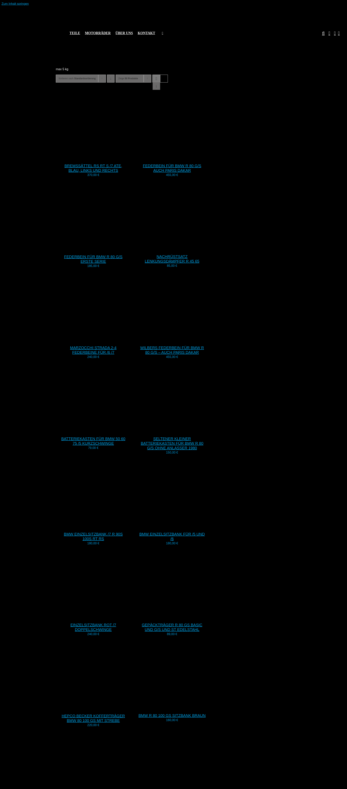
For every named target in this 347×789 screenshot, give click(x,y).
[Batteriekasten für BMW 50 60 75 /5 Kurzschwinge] (104, 430)
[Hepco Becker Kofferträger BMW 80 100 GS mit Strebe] (104, 707)
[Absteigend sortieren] (111, 79)
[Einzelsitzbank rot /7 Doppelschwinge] (104, 616)
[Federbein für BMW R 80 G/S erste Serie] (104, 248)
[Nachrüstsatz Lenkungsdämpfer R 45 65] (183, 248)
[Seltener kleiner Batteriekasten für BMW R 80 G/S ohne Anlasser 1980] (183, 430)
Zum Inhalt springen (15, 3)
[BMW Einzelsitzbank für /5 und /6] (183, 525)
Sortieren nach (77, 78)
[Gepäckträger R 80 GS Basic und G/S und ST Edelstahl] (183, 616)
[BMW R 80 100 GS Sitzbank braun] (183, 707)
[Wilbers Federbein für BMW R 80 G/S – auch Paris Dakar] (183, 339)
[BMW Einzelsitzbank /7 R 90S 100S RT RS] (104, 525)
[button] (321, 33)
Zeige (128, 78)
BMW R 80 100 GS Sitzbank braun (172, 715)
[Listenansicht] (156, 86)
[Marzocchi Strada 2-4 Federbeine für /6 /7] (104, 339)
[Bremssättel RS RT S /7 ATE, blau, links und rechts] (104, 157)
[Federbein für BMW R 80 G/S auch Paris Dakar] (183, 157)
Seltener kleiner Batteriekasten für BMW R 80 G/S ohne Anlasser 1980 (172, 443)
